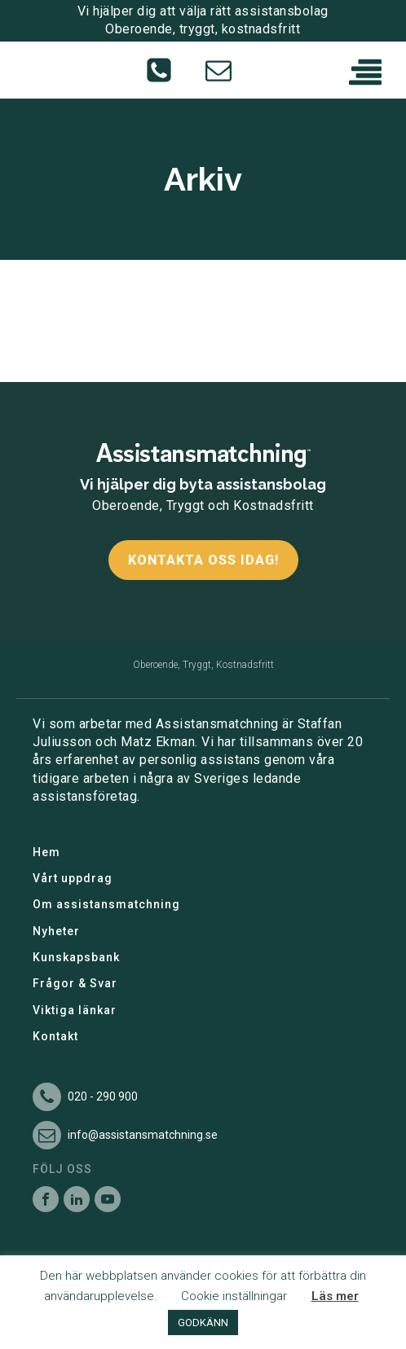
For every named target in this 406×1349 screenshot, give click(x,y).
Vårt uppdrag (73, 878)
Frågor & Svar (75, 983)
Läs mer (335, 1296)
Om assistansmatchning (106, 904)
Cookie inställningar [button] (234, 1296)
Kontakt (55, 1036)
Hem (46, 852)
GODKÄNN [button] (203, 1322)
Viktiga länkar (75, 1010)
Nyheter (56, 931)
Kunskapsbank (76, 957)
